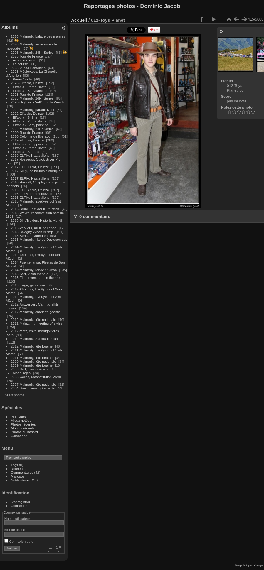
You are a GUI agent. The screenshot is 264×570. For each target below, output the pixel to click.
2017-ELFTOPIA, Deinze (30, 167)
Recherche (19, 468)
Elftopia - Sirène (25, 117)
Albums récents (23, 428)
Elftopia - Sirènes (26, 152)
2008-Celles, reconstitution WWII (36, 377)
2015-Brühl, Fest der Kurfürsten (35, 209)
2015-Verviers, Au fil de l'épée (33, 228)
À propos (18, 476)
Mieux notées (21, 420)
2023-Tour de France (27, 94)
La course (20, 64)
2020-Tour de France (27, 132)
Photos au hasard (24, 432)
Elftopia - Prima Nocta (29, 87)
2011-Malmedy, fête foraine (32, 358)
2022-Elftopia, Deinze (27, 113)
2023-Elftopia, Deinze (27, 83)
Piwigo (258, 565)
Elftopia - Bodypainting (30, 90)
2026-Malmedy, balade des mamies (38, 36)
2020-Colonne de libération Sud (35, 136)
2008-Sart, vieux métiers (29, 369)
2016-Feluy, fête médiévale (31, 193)
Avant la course (25, 60)
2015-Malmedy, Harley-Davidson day (39, 239)
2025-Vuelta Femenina (28, 68)
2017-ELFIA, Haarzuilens (31, 178)
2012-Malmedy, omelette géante (35, 312)
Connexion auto (18, 541)
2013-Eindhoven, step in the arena (37, 277)
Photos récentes (23, 424)
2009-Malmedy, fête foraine (32, 365)
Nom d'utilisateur (17, 518)
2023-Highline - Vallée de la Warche (38, 102)
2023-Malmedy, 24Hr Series (32, 98)
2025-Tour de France (27, 56)
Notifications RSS (24, 480)
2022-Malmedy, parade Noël (32, 110)
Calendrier (19, 436)
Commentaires (22, 472)
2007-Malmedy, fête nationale (33, 384)
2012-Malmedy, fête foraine (32, 346)
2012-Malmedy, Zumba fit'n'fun (34, 338)
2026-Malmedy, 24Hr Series (32, 52)
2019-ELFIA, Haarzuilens (30, 155)
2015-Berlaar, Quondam (29, 235)
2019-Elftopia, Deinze (27, 140)
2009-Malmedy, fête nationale (33, 361)
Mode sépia (22, 373)
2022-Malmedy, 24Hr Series (32, 129)
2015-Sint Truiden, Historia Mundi (36, 220)
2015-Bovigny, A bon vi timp (32, 232)
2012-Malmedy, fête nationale (33, 319)
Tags (14, 465)
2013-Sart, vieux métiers (30, 274)
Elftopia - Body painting (30, 125)
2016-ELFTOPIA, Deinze (30, 190)
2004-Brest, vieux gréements (33, 388)
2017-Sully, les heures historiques (37, 171)
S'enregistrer (20, 502)
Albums (9, 27)
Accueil (79, 20)
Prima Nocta (22, 79)
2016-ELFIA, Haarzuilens (30, 197)
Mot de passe (14, 530)
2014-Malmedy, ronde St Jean (34, 270)
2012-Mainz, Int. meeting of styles (37, 323)
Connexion (19, 505)
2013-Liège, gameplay (28, 285)
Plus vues (18, 417)
